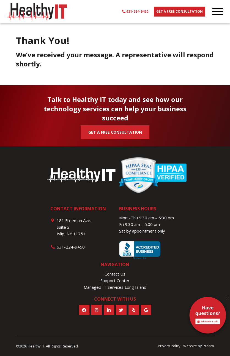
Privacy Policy (169, 345)
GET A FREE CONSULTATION (115, 132)
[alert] (207, 316)
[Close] (227, 298)
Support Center (115, 280)
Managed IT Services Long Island (115, 287)
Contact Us (115, 274)
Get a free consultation (179, 11)
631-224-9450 (135, 11)
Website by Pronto (198, 345)
